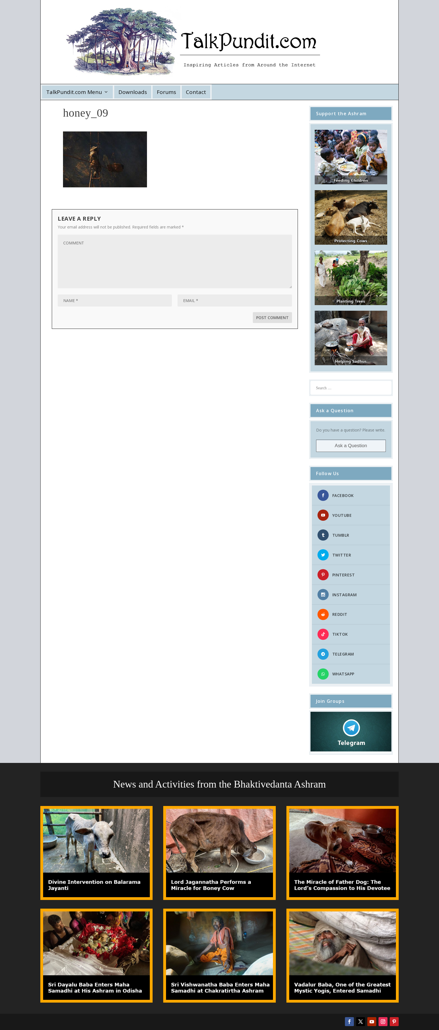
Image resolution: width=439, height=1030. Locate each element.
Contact (196, 92)
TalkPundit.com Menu (74, 92)
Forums (166, 92)
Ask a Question (351, 445)
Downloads (132, 92)
